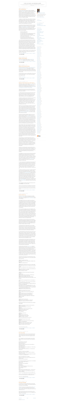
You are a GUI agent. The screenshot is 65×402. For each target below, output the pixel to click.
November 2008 (39, 88)
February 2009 (38, 85)
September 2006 (39, 116)
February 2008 (38, 98)
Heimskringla (38, 34)
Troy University (39, 24)
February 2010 (38, 72)
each (20, 111)
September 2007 (39, 103)
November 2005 (39, 127)
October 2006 (38, 115)
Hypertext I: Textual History (30, 197)
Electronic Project (27, 172)
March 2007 (38, 110)
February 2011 (38, 61)
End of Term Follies (22, 332)
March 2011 (38, 60)
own (24, 111)
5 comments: (33, 394)
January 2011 (38, 62)
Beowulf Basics (38, 30)
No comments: (34, 61)
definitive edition (23, 180)
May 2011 (38, 58)
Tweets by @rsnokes (39, 20)
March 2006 (38, 123)
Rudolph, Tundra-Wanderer (23, 58)
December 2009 (39, 74)
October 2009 (38, 76)
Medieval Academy (39, 37)
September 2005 (39, 129)
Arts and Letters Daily (39, 29)
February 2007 (38, 111)
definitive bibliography (23, 179)
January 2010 (38, 73)
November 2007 (39, 101)
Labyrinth (38, 36)
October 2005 (38, 128)
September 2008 (39, 90)
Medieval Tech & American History (24, 66)
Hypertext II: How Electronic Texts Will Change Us (26, 82)
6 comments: (33, 377)
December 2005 (39, 126)
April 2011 (38, 59)
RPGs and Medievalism (22, 9)
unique (26, 111)
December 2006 (39, 113)
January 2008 (38, 99)
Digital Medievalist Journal (40, 32)
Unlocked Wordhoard (32, 3)
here (24, 389)
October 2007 (38, 102)
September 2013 (39, 47)
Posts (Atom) (23, 399)
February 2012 (38, 50)
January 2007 (38, 112)
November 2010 (39, 64)
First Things (38, 33)
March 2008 (38, 97)
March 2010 (38, 71)
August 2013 (38, 48)
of (28, 111)
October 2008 (38, 89)
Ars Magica (23, 11)
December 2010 (39, 63)
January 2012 (38, 51)
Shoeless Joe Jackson (29, 246)
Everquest (22, 26)
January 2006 (38, 125)
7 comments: (33, 53)
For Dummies (31, 158)
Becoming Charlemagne (22, 382)
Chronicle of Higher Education (40, 31)
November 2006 (39, 114)
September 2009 (39, 77)
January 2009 (38, 86)
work (27, 111)
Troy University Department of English (41, 25)
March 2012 (38, 49)
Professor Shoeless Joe (22, 194)
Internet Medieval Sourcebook (40, 35)
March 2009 (38, 84)
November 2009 (39, 75)
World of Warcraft (26, 26)
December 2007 (39, 100)
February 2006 (38, 124)
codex (22, 111)
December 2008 (39, 87)
